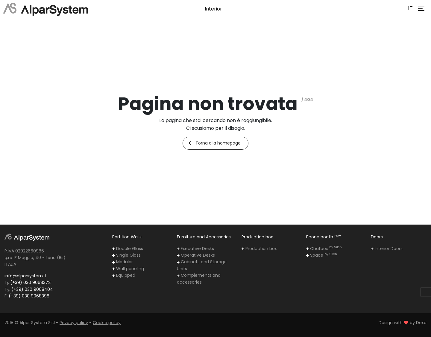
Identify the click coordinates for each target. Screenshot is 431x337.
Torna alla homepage (214, 143)
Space (321, 255)
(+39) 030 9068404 (32, 289)
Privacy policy (74, 323)
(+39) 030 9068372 (30, 282)
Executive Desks (195, 249)
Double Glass (127, 249)
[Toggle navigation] (421, 8)
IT (410, 8)
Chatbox (324, 249)
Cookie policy (107, 323)
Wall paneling (128, 269)
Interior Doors (387, 249)
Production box (259, 249)
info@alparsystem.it (25, 276)
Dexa (421, 323)
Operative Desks (196, 255)
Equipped (123, 275)
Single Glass (126, 255)
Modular (122, 262)
